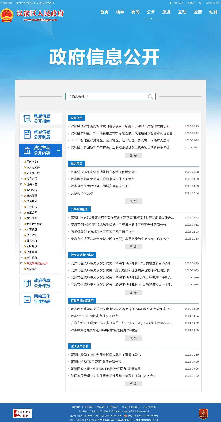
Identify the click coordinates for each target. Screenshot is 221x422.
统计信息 (30, 257)
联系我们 (114, 407)
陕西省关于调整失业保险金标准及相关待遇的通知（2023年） (114, 376)
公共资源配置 (79, 209)
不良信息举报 (149, 407)
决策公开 (30, 212)
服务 (166, 12)
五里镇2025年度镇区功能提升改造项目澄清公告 (104, 172)
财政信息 (76, 117)
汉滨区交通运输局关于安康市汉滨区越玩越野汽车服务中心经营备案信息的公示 (123, 309)
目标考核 (30, 240)
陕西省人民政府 (24, 3)
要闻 (135, 12)
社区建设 (30, 246)
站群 (213, 12)
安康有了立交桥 (82, 193)
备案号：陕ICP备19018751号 (84, 415)
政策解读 (30, 252)
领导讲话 (30, 178)
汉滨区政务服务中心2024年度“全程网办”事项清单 (106, 330)
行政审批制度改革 (82, 300)
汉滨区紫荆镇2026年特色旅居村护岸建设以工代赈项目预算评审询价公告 (122, 133)
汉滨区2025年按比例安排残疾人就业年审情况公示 (106, 354)
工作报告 (30, 206)
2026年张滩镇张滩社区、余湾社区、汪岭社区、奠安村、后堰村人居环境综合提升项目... (123, 140)
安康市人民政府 (45, 3)
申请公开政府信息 (130, 407)
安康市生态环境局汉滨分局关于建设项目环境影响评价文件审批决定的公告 (123, 270)
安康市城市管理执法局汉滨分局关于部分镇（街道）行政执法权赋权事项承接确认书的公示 (123, 323)
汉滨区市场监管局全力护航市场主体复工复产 (103, 179)
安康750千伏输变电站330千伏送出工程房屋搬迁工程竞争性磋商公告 (118, 224)
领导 (120, 12)
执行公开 (30, 218)
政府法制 (30, 235)
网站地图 (76, 407)
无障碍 (191, 3)
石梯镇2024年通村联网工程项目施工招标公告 (103, 231)
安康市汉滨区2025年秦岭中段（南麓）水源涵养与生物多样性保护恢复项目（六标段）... (123, 239)
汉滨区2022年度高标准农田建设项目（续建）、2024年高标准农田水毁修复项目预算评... (123, 126)
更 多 (133, 155)
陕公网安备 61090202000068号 (141, 415)
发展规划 (30, 201)
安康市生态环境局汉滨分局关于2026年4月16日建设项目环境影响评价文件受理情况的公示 (123, 277)
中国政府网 (6, 3)
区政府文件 (31, 161)
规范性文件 (31, 173)
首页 (104, 12)
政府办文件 (31, 167)
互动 (182, 12)
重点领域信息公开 (35, 263)
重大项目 (76, 163)
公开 (151, 12)
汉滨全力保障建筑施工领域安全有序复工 (99, 186)
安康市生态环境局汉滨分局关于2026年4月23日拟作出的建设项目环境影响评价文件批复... (123, 263)
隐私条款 (101, 407)
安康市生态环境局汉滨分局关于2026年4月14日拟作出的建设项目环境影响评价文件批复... (123, 284)
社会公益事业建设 (82, 254)
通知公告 (30, 190)
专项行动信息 (32, 223)
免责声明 (89, 407)
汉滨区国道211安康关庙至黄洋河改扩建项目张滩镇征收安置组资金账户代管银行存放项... (123, 217)
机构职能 (30, 184)
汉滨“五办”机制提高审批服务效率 (94, 316)
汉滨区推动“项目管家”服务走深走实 (96, 361)
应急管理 (30, 195)
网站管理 (30, 269)
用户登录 (178, 3)
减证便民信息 (79, 346)
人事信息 (30, 229)
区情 (197, 12)
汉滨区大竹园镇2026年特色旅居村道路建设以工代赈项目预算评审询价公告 (123, 147)
